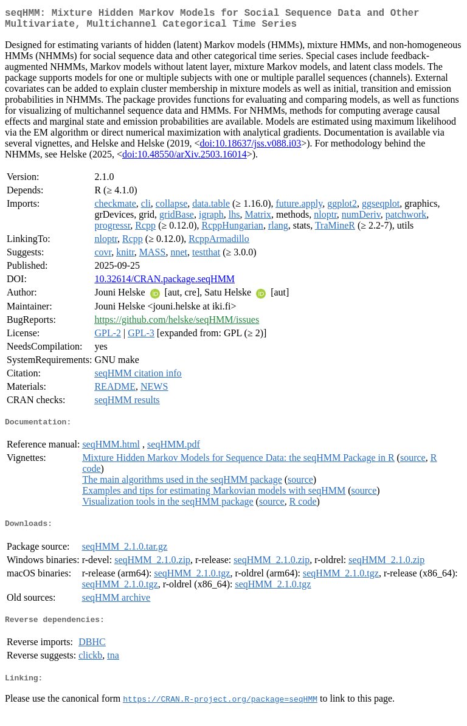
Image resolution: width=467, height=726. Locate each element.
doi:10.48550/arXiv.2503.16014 (184, 159)
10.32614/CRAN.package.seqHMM (164, 283)
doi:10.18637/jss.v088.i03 (250, 148)
